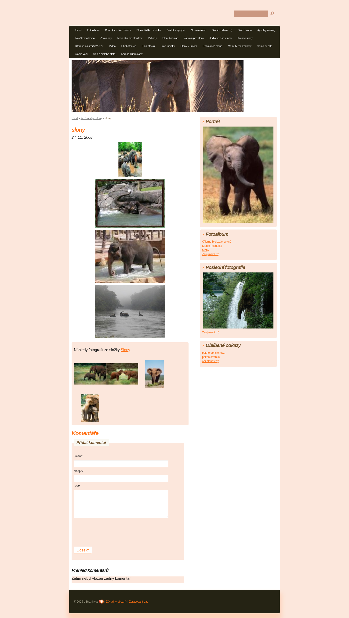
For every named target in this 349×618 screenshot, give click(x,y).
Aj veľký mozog (266, 30)
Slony (125, 350)
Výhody (152, 38)
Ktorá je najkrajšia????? (89, 46)
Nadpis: (79, 471)
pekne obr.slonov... (213, 352)
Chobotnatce (128, 46)
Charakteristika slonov (118, 30)
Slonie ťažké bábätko (148, 30)
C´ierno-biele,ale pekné (216, 241)
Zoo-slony (106, 38)
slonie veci (81, 54)
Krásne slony (245, 38)
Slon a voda (245, 30)
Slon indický (168, 46)
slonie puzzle (264, 46)
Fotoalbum (93, 30)
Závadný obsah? (116, 601)
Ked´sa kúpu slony (131, 54)
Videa (112, 46)
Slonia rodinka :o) (222, 30)
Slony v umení (188, 46)
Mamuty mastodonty (239, 46)
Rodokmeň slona (212, 46)
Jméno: (78, 456)
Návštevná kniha (85, 38)
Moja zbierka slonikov (129, 38)
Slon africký (148, 46)
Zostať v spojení (176, 30)
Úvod (78, 30)
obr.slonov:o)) (210, 361)
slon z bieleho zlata (104, 54)
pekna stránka (211, 357)
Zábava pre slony (194, 38)
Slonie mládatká (212, 245)
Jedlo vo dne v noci (221, 38)
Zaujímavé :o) (210, 254)
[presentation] (109, 532)
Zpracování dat (138, 601)
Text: (77, 486)
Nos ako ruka (198, 30)
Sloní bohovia (170, 38)
